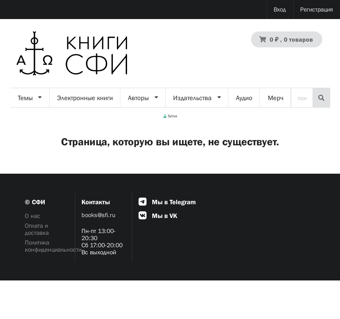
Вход (280, 9)
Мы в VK (158, 215)
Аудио (244, 97)
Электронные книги (85, 97)
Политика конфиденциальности (47, 246)
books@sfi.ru (98, 214)
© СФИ (35, 202)
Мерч (275, 97)
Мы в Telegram (167, 202)
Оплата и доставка (37, 229)
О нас (32, 215)
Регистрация (316, 9)
